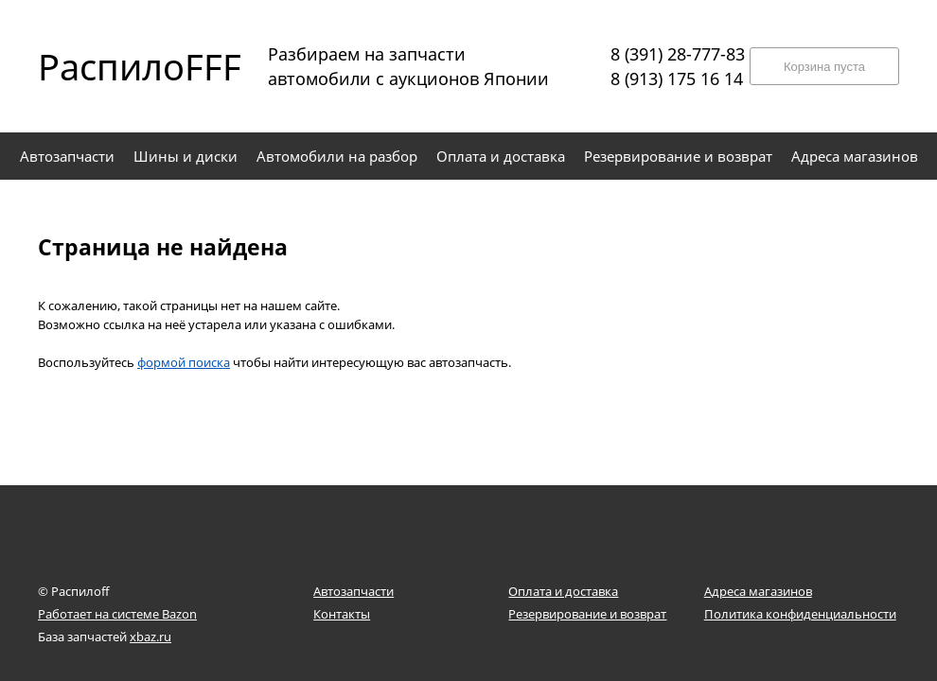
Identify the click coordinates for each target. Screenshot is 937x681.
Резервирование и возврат (587, 613)
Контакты (341, 613)
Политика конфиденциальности (800, 613)
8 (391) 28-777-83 (677, 54)
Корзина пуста (824, 67)
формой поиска (183, 362)
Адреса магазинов (758, 591)
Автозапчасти (353, 591)
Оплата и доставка (563, 591)
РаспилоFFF (123, 66)
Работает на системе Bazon (117, 613)
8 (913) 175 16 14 (676, 78)
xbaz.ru (150, 636)
